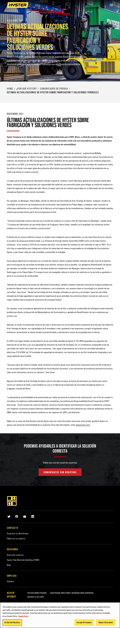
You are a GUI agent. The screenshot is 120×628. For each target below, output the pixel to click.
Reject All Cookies (106, 622)
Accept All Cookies (84, 622)
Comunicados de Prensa (54, 88)
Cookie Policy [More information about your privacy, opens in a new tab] (23, 616)
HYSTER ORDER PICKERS (37, 593)
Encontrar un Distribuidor (18, 533)
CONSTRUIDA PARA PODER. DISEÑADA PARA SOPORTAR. (72, 593)
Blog (9, 565)
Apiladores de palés (35, 596)
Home (10, 88)
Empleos (10, 581)
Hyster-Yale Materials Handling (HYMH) (23, 560)
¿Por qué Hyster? (26, 88)
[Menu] (111, 5)
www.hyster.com (83, 425)
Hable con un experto (16, 538)
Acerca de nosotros (15, 555)
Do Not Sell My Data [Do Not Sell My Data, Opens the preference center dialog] (12, 622)
